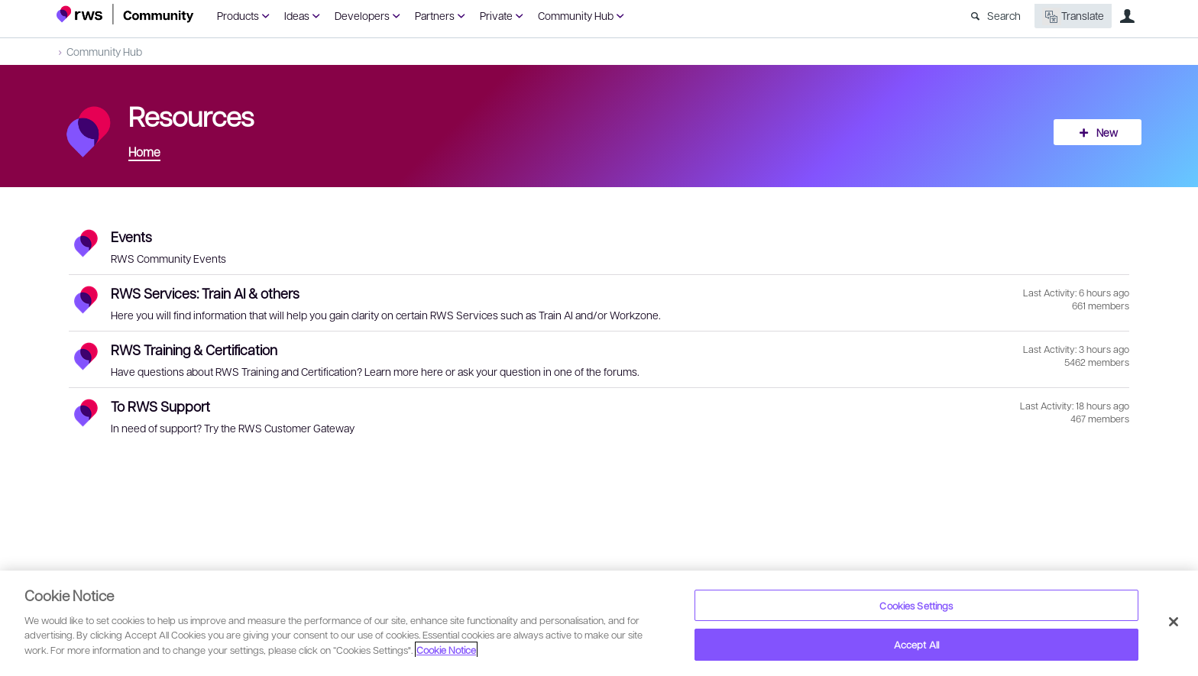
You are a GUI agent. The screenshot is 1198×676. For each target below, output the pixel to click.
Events (131, 236)
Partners (435, 15)
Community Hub (576, 15)
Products (238, 15)
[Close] (1173, 622)
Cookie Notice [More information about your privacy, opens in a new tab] (446, 649)
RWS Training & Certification (194, 349)
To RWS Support (160, 406)
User (1127, 16)
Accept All (916, 644)
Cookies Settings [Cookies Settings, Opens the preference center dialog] (916, 605)
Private (496, 15)
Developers (362, 15)
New (1107, 132)
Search (1004, 15)
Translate (1073, 16)
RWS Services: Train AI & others (205, 293)
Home (144, 152)
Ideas (296, 15)
